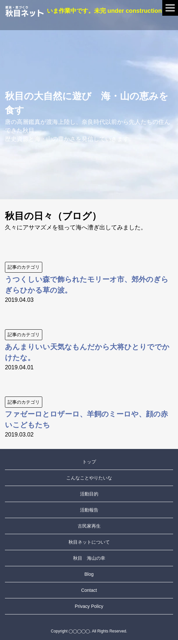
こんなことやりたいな (89, 477)
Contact (89, 590)
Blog (88, 574)
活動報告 (89, 510)
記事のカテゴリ (24, 267)
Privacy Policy (89, 606)
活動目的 (89, 493)
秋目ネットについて (89, 542)
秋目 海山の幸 (89, 558)
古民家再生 (89, 526)
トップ (89, 461)
